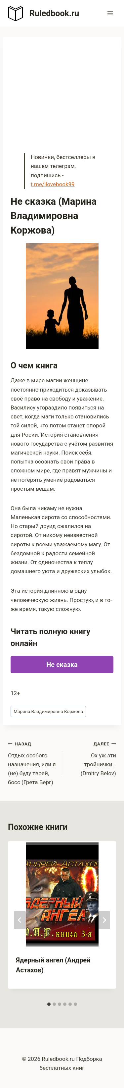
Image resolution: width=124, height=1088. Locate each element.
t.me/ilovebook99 (53, 184)
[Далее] (104, 920)
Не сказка (62, 665)
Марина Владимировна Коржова (48, 711)
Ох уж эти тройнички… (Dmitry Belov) (92, 758)
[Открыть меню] (110, 13)
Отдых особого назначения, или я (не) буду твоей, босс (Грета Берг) (32, 762)
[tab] (49, 1004)
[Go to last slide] (20, 920)
